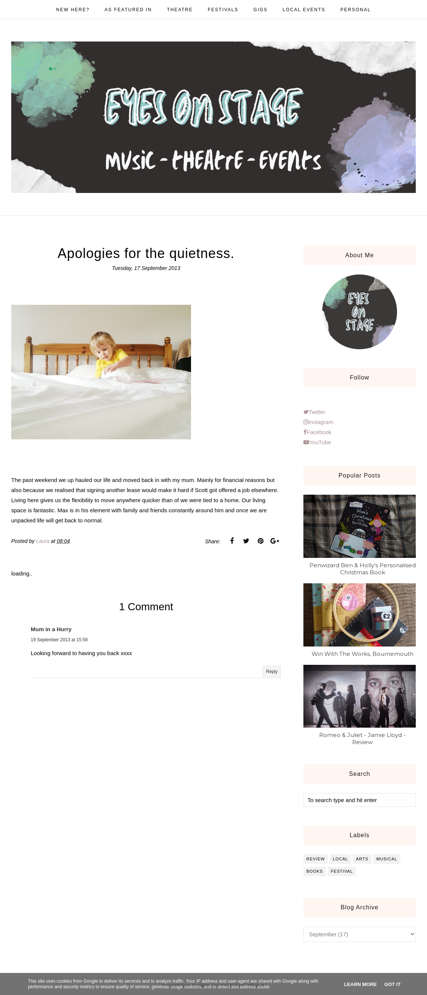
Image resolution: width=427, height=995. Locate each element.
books (314, 871)
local (340, 859)
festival (342, 871)
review (315, 859)
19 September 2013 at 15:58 (59, 639)
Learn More (360, 984)
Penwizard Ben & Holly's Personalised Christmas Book (362, 569)
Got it (392, 984)
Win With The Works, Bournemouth (363, 653)
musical (386, 859)
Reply (272, 671)
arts (362, 859)
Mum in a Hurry (51, 629)
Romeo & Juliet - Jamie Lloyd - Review (362, 738)
